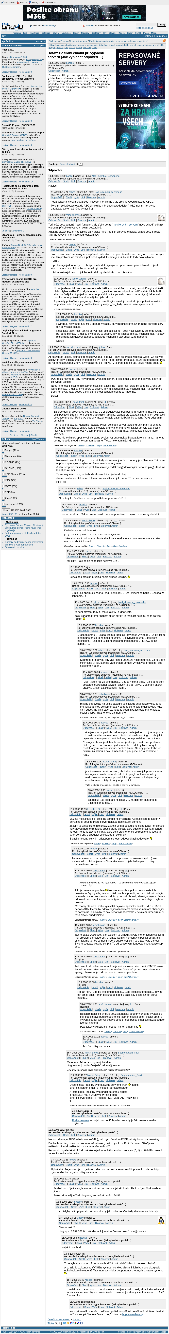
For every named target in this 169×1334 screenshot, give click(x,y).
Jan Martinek (73, 347)
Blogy (76, 33)
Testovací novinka (14, 547)
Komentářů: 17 (26, 181)
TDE (6, 492)
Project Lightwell (10, 89)
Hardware (34, 33)
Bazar (130, 33)
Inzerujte (90, 25)
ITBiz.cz (22, 2)
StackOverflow (110, 445)
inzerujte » (39, 45)
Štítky (51, 45)
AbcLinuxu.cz (8, 2)
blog (99, 445)
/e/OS (14, 377)
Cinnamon (9, 456)
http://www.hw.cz (132, 1314)
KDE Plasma (10, 474)
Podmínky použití (143, 1332)
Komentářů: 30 (9, 514)
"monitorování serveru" (125, 224)
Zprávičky (7, 41)
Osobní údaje (159, 1332)
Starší (33, 435)
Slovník (112, 33)
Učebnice (66, 33)
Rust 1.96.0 (8, 49)
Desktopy (96, 33)
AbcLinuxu (11, 522)
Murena (14, 374)
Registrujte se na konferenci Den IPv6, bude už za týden (20, 187)
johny (102, 347)
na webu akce (34, 208)
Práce (146, 33)
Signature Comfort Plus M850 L (19, 341)
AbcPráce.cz (48, 2)
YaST (95, 47)
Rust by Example (10, 67)
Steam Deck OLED (20, 245)
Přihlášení (148, 36)
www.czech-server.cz (30, 1332)
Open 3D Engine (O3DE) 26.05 (18, 125)
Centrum (14, 435)
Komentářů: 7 (25, 326)
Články (56, 33)
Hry (104, 33)
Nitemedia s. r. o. (71, 1332)
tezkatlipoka (104, 694)
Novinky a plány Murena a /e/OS (20, 362)
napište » (40, 41)
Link (73, 181)
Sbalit (66, 181)
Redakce (121, 1332)
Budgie (7, 450)
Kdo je (121, 33)
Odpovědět (54, 71)
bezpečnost (92, 45)
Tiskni (51, 1323)
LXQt (6, 480)
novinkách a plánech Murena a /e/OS (21, 371)
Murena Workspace (12, 394)
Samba (59, 47)
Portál (138, 33)
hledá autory (49, 25)
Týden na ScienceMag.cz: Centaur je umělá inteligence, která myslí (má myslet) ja (24, 528)
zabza (69, 176)
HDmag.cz (34, 2)
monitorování (149, 45)
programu (18, 418)
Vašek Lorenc (73, 215)
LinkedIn (90, 445)
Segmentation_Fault (128, 1052)
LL (105, 402)
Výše (76, 197)
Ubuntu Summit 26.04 (14, 408)
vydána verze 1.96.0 (17, 57)
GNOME (8, 468)
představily (35, 86)
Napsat (25, 435)
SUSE (79, 47)
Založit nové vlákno (59, 1319)
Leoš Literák (77, 402)
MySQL (160, 45)
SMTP (72, 47)
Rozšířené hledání (144, 28)
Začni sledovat (67, 164)
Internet (119, 45)
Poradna (17, 33)
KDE (126, 45)
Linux (139, 45)
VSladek (6, 230)
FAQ (25, 33)
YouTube (36, 421)
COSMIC (8, 462)
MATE (6, 486)
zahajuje (35, 289)
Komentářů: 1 (17, 230)
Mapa (153, 33)
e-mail (112, 45)
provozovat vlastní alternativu (16, 162)
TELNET (87, 47)
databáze (103, 45)
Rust (28, 59)
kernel (133, 45)
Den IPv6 (6, 206)
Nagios (52, 47)
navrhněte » (38, 439)
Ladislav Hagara (9, 72)
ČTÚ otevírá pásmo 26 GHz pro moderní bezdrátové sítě (19, 280)
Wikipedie (37, 59)
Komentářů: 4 (25, 404)
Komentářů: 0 (25, 72)
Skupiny (85, 33)
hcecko (70, 63)
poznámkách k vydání (27, 62)
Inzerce (130, 1332)
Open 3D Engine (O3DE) (14, 135)
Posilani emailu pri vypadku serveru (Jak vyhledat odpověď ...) (118, 41)
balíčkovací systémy (75, 45)
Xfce (6, 498)
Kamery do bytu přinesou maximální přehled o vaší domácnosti (24, 543)
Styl (4, 36)
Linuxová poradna (78, 41)
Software (46, 33)
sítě (66, 47)
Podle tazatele (80, 1120)
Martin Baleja (92, 1052)
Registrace (161, 36)
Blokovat (81, 181)
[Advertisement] (86, 155)
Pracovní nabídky (12, 45)
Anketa (6, 439)
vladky (80, 1217)
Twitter (81, 445)
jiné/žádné (9, 504)
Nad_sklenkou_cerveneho (105, 176)
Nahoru (77, 1319)
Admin (65, 71)
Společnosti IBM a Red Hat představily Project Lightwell (18, 77)
